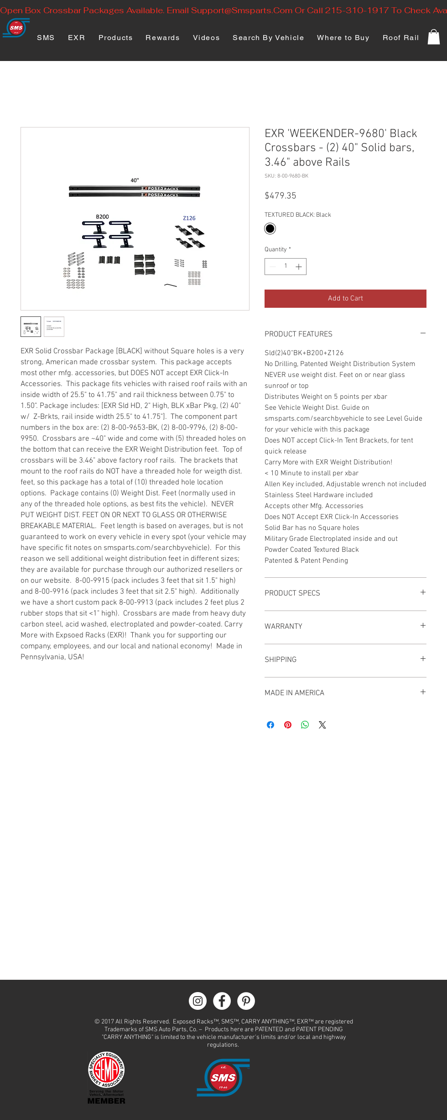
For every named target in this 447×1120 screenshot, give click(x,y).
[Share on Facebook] (270, 724)
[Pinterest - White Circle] (246, 1001)
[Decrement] (271, 267)
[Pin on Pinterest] (287, 724)
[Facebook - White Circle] (222, 1001)
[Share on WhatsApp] (305, 724)
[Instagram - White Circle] (198, 1001)
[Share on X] (322, 724)
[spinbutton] (285, 267)
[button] (433, 36)
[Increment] (299, 267)
